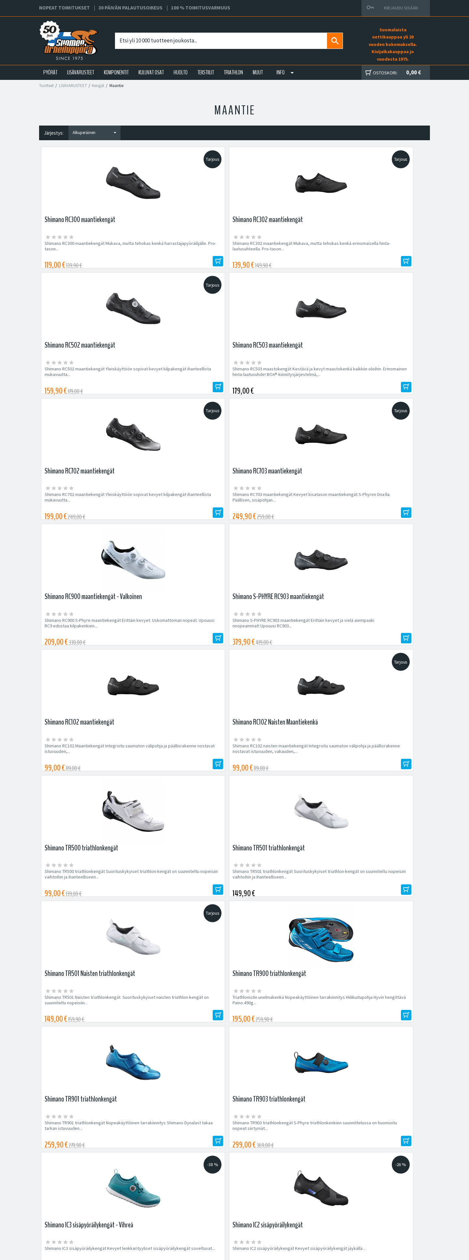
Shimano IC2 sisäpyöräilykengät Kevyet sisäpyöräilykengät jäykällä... (180, 770)
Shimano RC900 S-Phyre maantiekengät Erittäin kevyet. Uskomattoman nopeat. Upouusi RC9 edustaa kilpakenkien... (278, 380)
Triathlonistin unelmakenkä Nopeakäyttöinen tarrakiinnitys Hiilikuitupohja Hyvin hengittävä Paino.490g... (185, 642)
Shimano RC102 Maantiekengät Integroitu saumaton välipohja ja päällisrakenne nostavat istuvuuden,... (84, 511)
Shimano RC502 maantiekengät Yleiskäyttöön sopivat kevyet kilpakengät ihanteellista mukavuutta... (280, 249)
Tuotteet (46, 85)
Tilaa (371, 1003)
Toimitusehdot (288, 1205)
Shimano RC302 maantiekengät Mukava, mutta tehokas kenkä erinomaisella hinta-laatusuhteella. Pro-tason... (182, 249)
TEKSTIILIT (205, 72)
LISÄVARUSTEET (80, 72)
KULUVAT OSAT (151, 72)
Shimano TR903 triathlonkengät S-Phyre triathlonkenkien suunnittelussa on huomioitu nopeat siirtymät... (376, 642)
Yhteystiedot (145, 1205)
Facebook (283, 1189)
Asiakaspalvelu (147, 1213)
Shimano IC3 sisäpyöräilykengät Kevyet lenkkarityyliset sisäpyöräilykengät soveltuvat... (83, 773)
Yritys (138, 1197)
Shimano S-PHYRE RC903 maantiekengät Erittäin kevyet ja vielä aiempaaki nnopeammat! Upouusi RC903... (376, 380)
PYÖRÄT (50, 72)
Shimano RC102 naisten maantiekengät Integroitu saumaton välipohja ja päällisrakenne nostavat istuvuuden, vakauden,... (180, 514)
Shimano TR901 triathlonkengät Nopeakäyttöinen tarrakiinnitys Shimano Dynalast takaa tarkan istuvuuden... (279, 642)
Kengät (98, 85)
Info (281, 72)
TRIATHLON (233, 72)
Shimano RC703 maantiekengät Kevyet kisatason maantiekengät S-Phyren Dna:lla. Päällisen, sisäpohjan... (183, 380)
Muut (258, 72)
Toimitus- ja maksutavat (297, 1197)
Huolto (139, 1189)
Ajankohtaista (146, 1220)
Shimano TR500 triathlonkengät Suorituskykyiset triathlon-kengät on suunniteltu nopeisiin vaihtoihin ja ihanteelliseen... (275, 514)
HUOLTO (181, 72)
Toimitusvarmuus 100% (296, 1213)
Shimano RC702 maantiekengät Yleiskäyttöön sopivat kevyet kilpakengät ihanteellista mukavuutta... (85, 380)
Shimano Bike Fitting (293, 1220)
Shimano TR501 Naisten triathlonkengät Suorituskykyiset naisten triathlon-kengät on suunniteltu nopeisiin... (88, 642)
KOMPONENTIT (116, 72)
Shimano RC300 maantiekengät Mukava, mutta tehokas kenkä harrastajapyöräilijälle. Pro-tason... (87, 249)
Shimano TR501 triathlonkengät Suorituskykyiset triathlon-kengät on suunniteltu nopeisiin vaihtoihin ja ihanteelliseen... (373, 514)
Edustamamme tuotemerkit (234, 1045)
